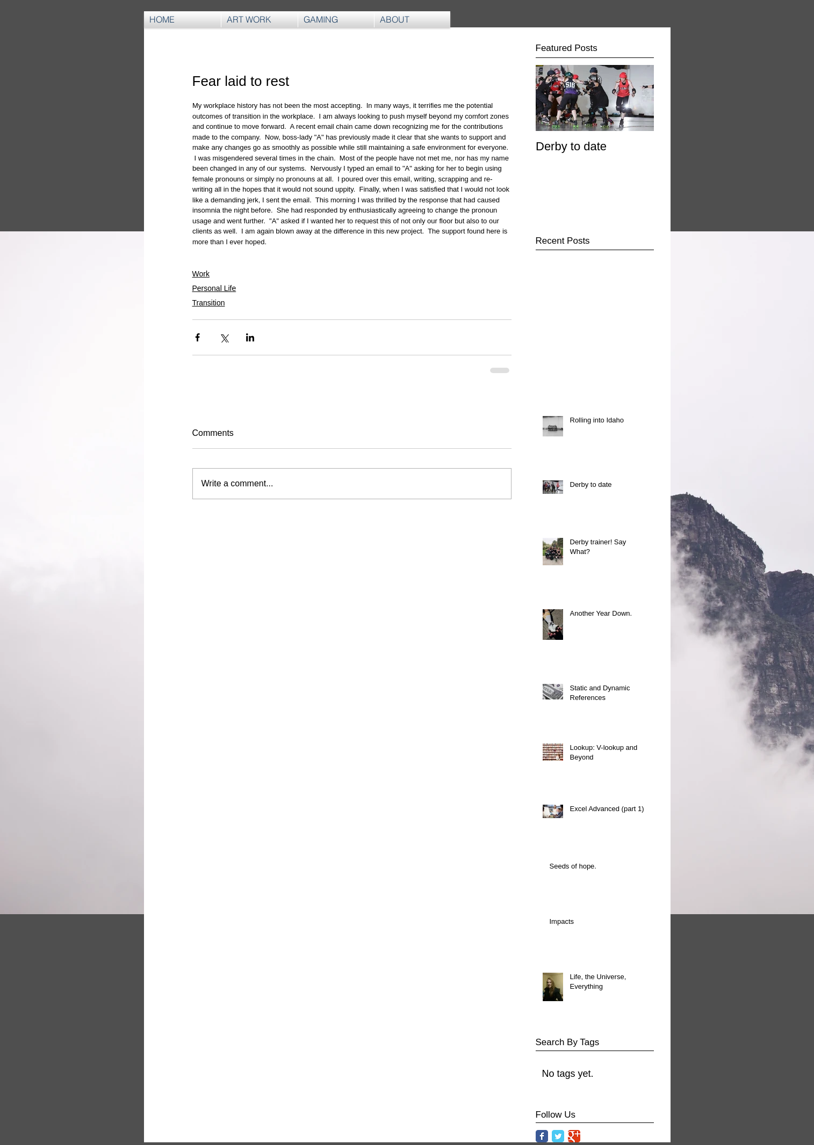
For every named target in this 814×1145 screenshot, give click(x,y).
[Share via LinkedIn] (250, 337)
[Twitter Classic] (558, 1136)
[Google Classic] (574, 1136)
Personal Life (214, 288)
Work (201, 273)
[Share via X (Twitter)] (224, 337)
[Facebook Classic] (542, 1136)
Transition (208, 302)
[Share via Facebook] (197, 337)
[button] (336, 19)
